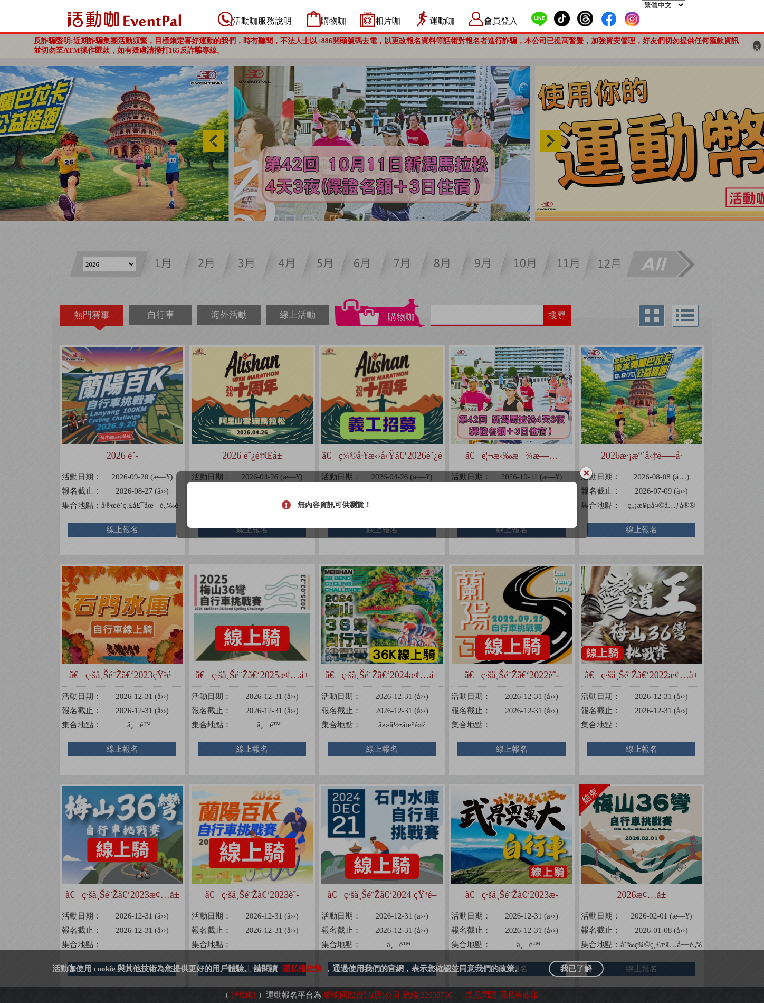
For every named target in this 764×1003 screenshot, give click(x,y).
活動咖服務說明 (262, 20)
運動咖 (442, 20)
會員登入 (501, 20)
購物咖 (333, 20)
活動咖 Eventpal (124, 19)
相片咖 (387, 20)
